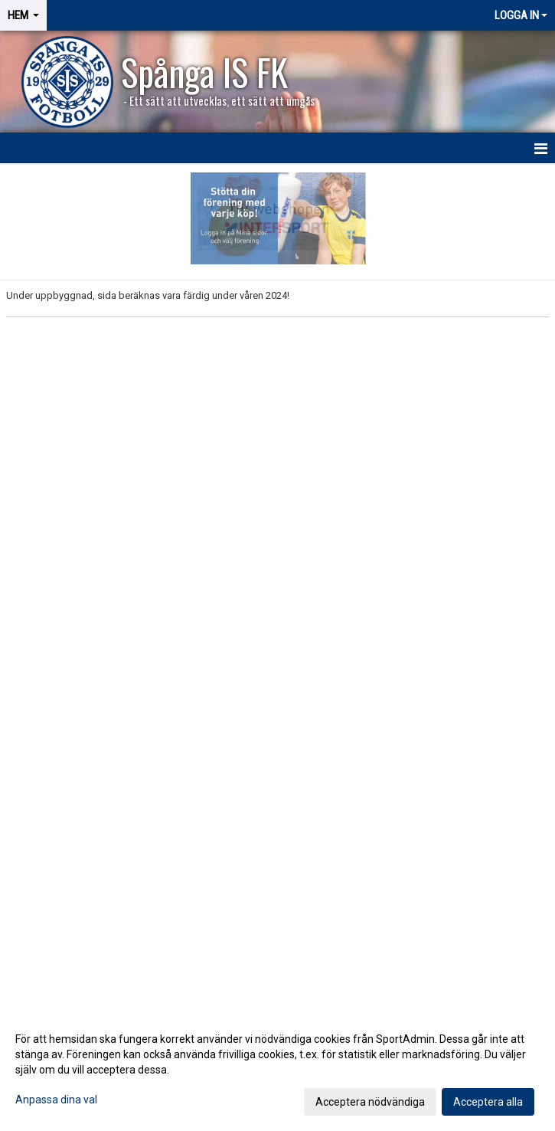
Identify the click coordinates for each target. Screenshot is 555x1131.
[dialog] (277, 1069)
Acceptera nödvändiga (370, 1102)
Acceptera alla (488, 1102)
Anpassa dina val (56, 1099)
